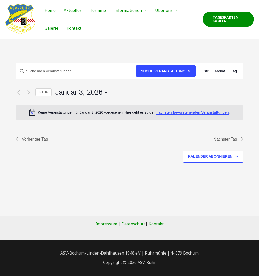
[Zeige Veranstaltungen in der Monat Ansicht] (220, 71)
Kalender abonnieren (210, 156)
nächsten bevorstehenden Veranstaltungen (192, 112)
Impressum (106, 224)
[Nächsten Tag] (29, 92)
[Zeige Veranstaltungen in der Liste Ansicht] (205, 71)
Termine (98, 10)
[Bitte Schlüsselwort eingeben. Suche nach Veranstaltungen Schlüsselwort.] (76, 71)
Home (50, 10)
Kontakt (74, 28)
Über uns (164, 10)
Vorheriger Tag (32, 139)
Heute (43, 92)
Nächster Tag (228, 139)
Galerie (51, 28)
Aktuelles (73, 10)
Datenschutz (133, 224)
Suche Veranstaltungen (165, 71)
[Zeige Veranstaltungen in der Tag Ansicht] (234, 71)
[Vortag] (19, 92)
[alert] (129, 112)
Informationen (128, 10)
